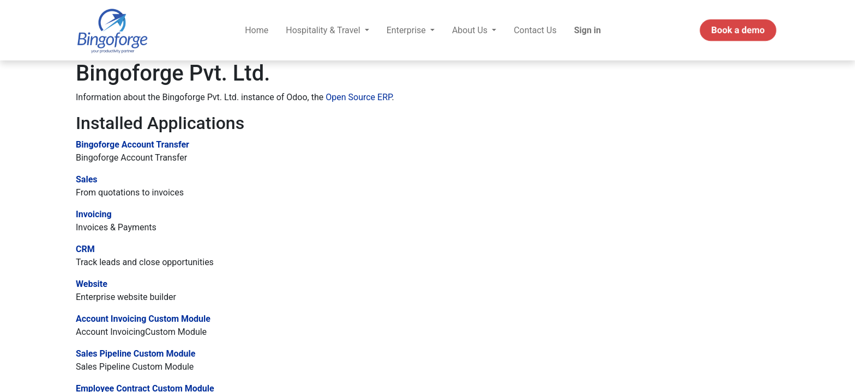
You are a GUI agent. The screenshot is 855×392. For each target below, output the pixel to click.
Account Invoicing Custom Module (143, 319)
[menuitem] (256, 30)
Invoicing (94, 214)
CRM (85, 249)
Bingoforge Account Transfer (132, 144)
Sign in (587, 30)
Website (91, 284)
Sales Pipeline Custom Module (135, 353)
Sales (87, 179)
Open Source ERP (359, 97)
